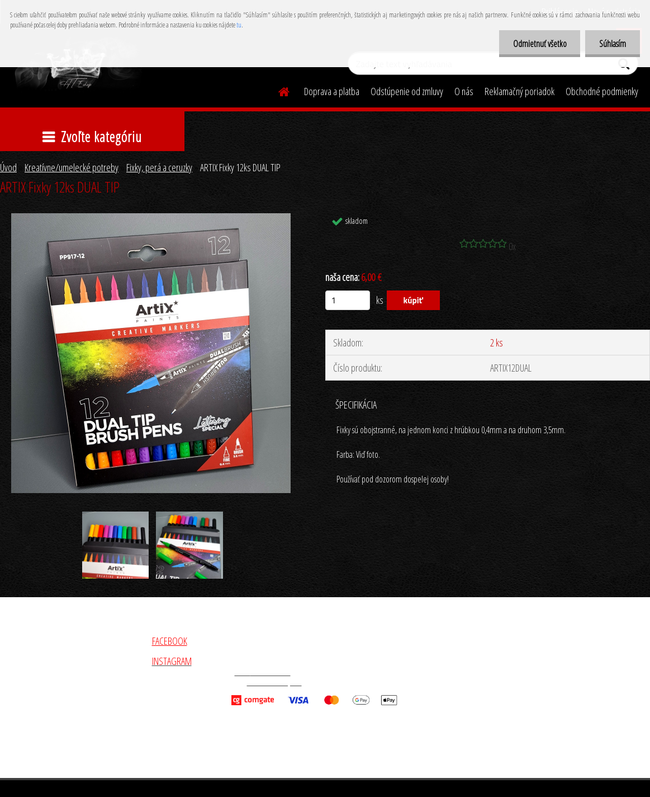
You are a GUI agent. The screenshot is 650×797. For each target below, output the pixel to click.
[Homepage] (277, 90)
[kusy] (347, 300)
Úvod (8, 167)
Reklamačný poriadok (519, 91)
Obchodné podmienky (602, 91)
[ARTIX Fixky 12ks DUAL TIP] (151, 218)
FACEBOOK (169, 641)
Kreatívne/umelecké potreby (71, 167)
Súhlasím (612, 43)
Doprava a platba (331, 91)
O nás (463, 91)
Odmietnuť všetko (539, 43)
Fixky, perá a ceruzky (159, 167)
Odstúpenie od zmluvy (407, 91)
